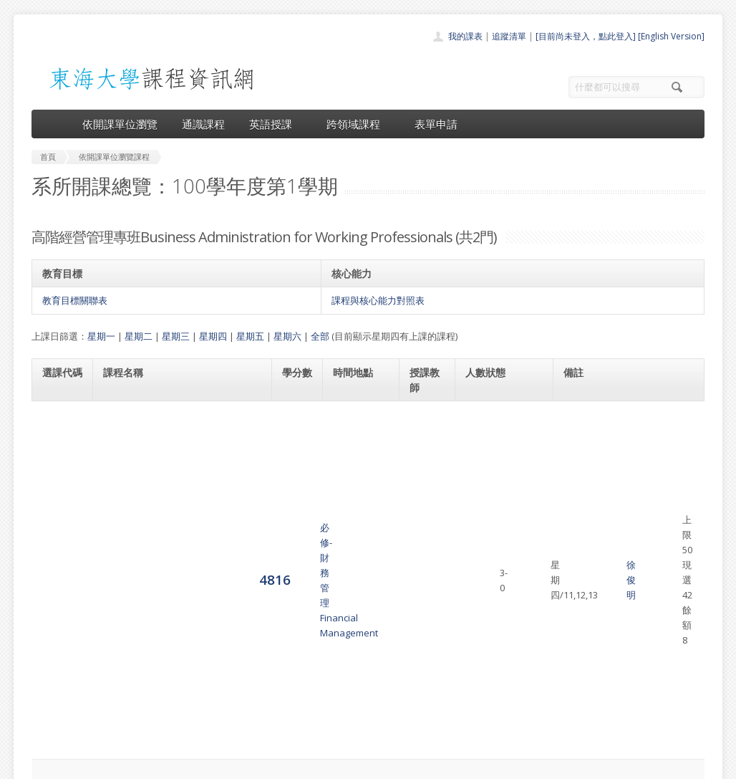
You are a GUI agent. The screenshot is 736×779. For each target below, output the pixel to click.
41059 (578, 471)
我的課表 (465, 36)
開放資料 (331, 708)
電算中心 (226, 764)
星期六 (287, 336)
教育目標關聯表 (74, 300)
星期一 (101, 336)
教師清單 (331, 724)
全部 (320, 336)
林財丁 (428, 494)
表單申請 (436, 124)
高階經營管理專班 (631, 414)
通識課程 (203, 124)
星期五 (250, 336)
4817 (58, 493)
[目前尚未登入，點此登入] (586, 36)
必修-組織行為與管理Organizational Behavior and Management (165, 494)
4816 (58, 429)
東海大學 (43, 764)
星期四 (213, 336)
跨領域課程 (358, 124)
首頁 (322, 629)
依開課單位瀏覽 (120, 124)
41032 (578, 414)
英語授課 (275, 124)
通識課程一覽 (339, 661)
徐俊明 (428, 429)
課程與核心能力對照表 (378, 300)
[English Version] (671, 36)
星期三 (176, 336)
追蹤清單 (509, 36)
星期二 (138, 336)
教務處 (272, 764)
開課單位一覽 (339, 645)
